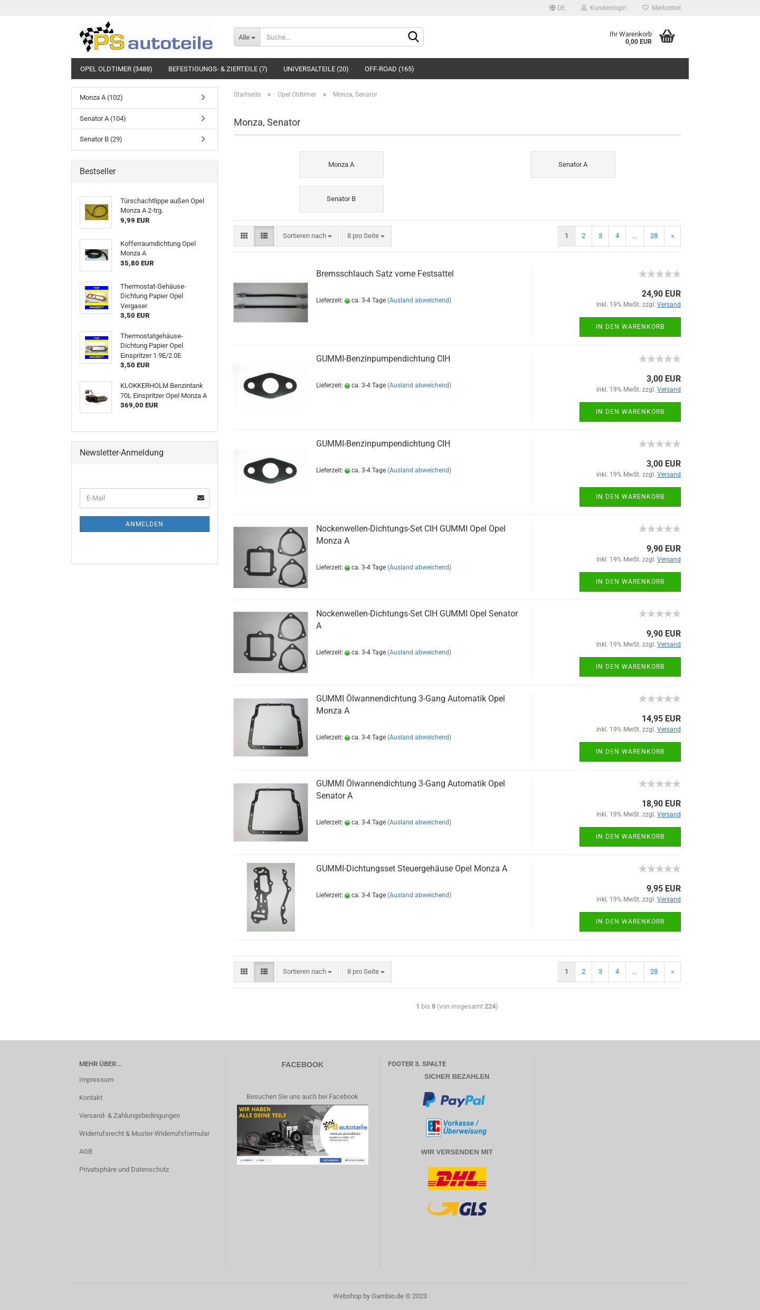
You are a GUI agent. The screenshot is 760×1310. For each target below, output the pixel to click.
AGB (85, 1151)
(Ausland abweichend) (419, 300)
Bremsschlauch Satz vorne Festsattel (385, 274)
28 (654, 236)
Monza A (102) (101, 97)
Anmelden (145, 524)
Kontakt (90, 1098)
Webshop (347, 1296)
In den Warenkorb (630, 326)
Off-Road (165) (389, 69)
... (634, 236)
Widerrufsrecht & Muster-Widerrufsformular (144, 1133)
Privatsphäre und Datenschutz (124, 1169)
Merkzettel (661, 8)
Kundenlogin (603, 8)
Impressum (96, 1080)
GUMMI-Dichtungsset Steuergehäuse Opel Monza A (411, 868)
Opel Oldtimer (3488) (116, 69)
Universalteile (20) (316, 69)
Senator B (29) (101, 139)
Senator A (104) (103, 118)
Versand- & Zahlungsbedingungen (129, 1115)
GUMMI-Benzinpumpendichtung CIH (383, 359)
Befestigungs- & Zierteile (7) (218, 69)
